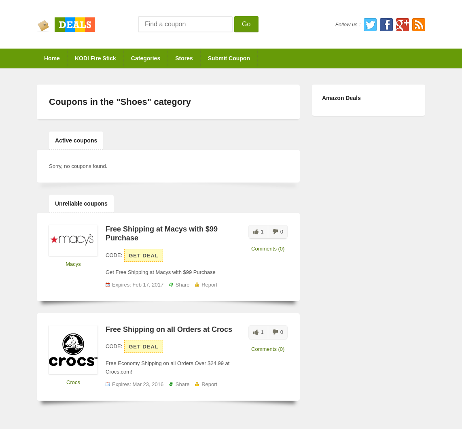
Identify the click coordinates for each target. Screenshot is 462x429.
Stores (184, 58)
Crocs (73, 382)
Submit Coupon (229, 58)
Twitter (370, 24)
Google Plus (402, 24)
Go (246, 24)
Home (52, 58)
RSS (418, 24)
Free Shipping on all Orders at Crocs (169, 329)
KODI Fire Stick (95, 58)
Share (183, 285)
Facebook (386, 24)
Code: (114, 255)
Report (209, 285)
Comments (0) (267, 249)
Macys (73, 264)
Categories (145, 58)
